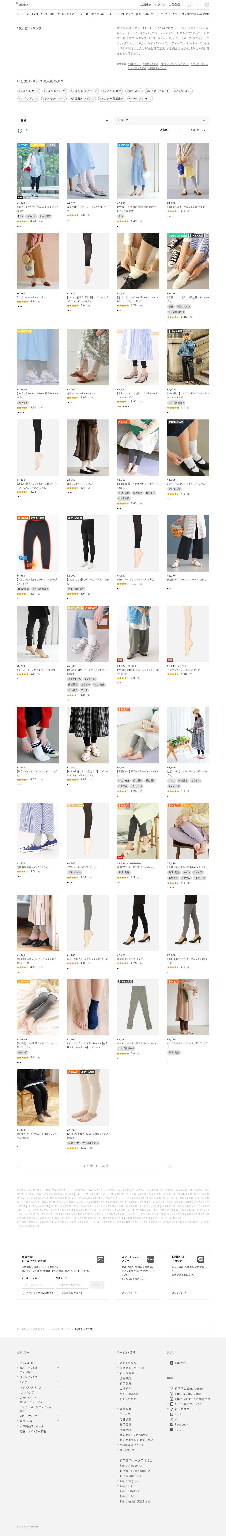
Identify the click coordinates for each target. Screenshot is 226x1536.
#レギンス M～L (29, 91)
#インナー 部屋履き (111, 98)
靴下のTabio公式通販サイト (31, 1329)
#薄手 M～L (134, 91)
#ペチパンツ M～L (140, 98)
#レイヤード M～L (158, 91)
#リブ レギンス (28, 98)
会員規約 (66, 1293)
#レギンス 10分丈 (55, 91)
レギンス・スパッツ (60, 1329)
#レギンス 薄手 (112, 91)
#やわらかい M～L (54, 98)
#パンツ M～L (182, 91)
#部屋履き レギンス (82, 98)
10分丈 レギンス (83, 1329)
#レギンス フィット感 (84, 91)
